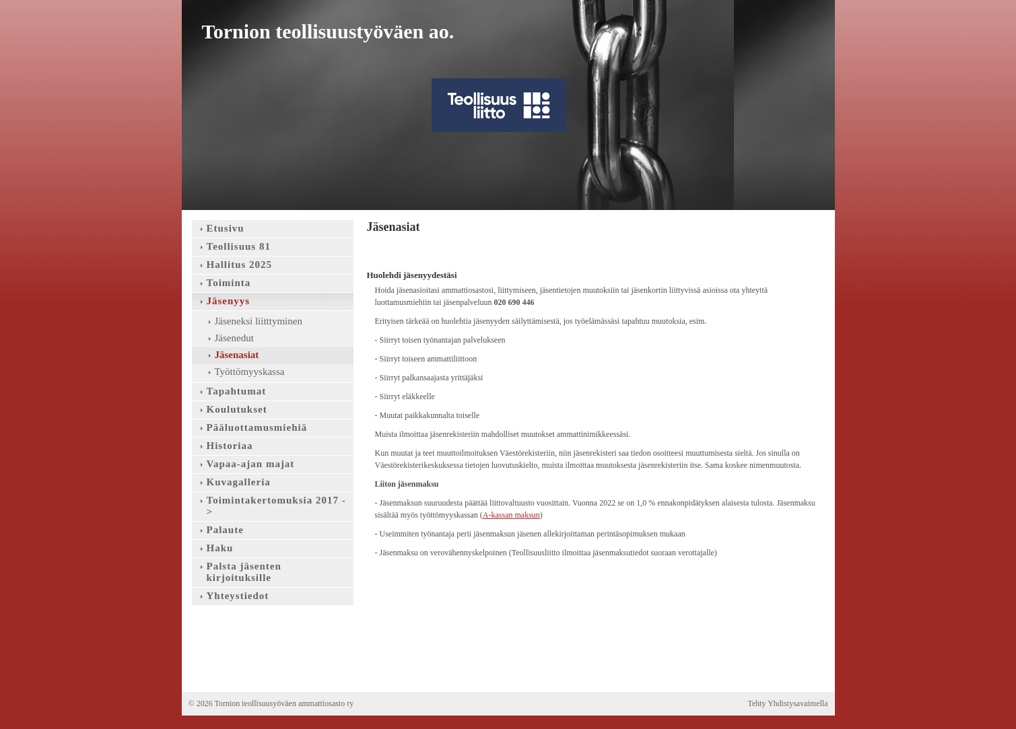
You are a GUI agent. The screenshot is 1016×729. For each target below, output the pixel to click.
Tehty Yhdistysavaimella (787, 703)
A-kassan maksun (511, 515)
